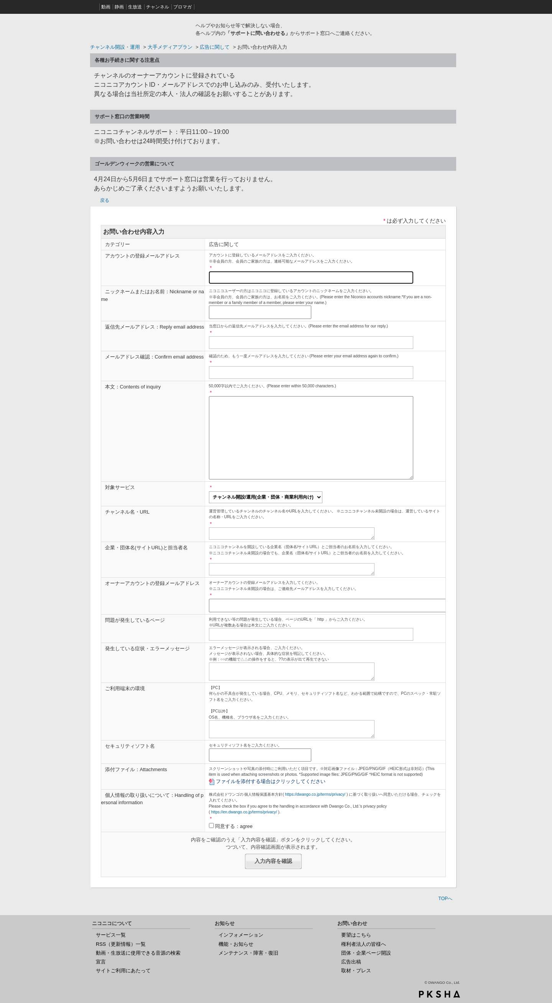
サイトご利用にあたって (123, 970)
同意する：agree (234, 826)
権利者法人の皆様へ (363, 944)
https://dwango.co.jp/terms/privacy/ (315, 794)
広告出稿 (351, 962)
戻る (104, 200)
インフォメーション (241, 935)
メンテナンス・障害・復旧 (248, 953)
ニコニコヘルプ (140, 28)
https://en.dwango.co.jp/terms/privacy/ (244, 812)
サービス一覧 (111, 935)
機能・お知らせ (236, 944)
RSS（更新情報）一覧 (121, 944)
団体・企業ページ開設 (366, 953)
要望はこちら (356, 935)
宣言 (101, 962)
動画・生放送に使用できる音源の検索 (138, 953)
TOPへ (445, 898)
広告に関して (215, 47)
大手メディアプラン (170, 47)
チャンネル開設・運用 (115, 47)
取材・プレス (356, 970)
